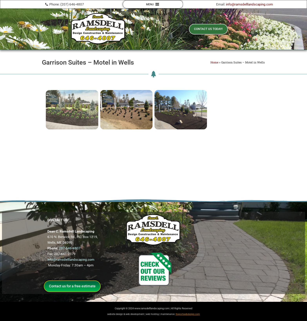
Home (214, 62)
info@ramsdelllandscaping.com (249, 4)
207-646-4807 (69, 248)
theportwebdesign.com (188, 314)
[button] (150, 4)
